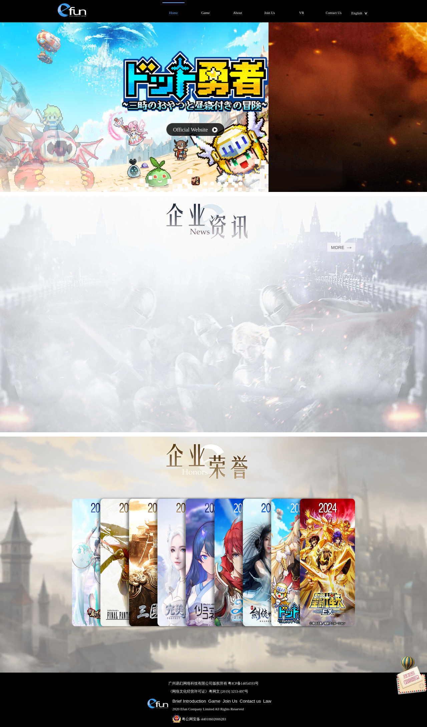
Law (267, 701)
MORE (341, 247)
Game (214, 701)
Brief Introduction (189, 701)
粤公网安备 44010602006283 (199, 719)
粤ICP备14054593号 (243, 683)
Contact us (250, 701)
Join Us (230, 701)
